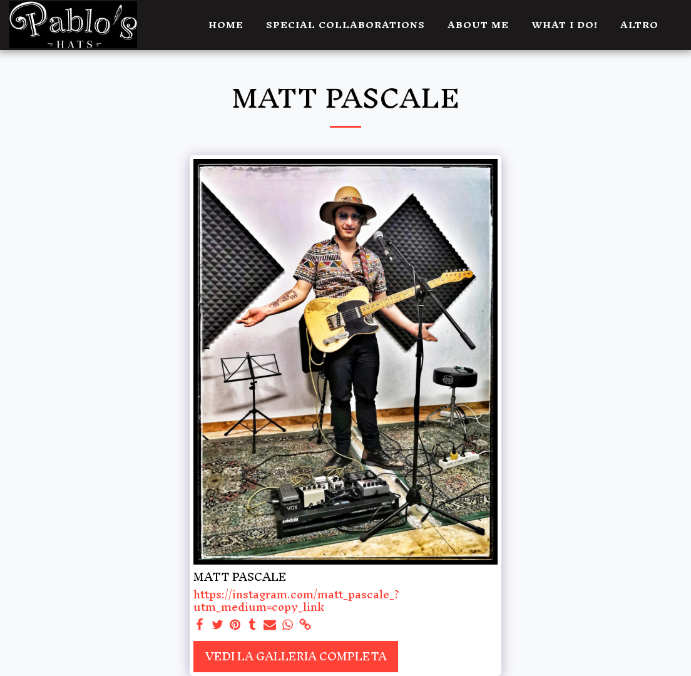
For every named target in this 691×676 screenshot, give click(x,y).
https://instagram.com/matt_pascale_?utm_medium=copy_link (296, 600)
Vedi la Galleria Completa (296, 656)
